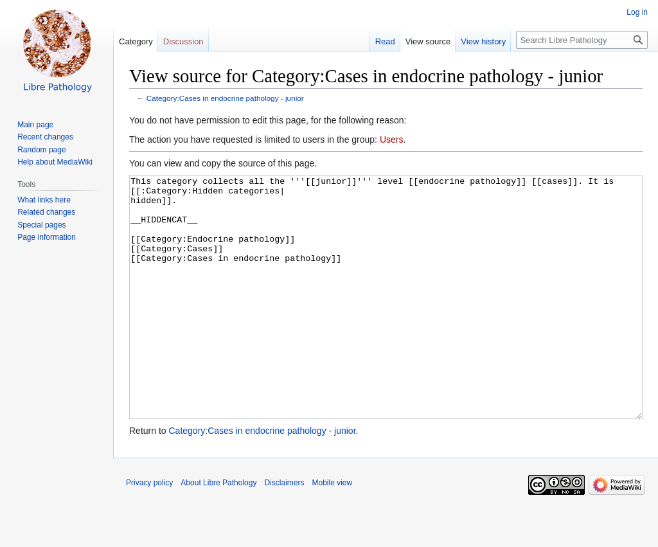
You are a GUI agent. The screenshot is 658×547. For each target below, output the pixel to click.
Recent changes (45, 136)
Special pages (41, 224)
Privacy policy (149, 530)
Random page (41, 149)
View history (483, 41)
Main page (35, 124)
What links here (44, 199)
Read (385, 41)
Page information (46, 237)
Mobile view (332, 530)
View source (428, 41)
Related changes (46, 212)
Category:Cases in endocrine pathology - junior (225, 98)
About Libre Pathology (218, 530)
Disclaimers (284, 530)
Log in (637, 12)
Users (392, 139)
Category (136, 41)
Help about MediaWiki (55, 161)
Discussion (183, 41)
